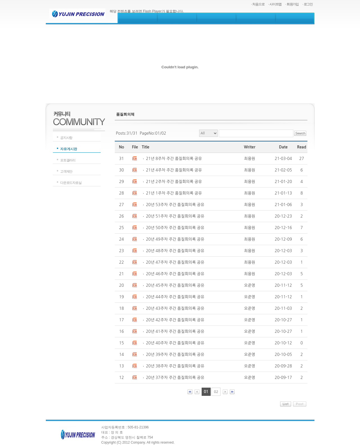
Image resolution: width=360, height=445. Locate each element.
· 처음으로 (257, 4)
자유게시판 (68, 149)
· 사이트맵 (275, 4)
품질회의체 (125, 114)
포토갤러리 (67, 160)
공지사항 (66, 138)
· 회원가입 (292, 4)
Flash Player (152, 11)
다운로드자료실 (71, 183)
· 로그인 (307, 4)
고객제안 (66, 171)
